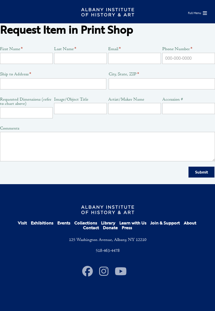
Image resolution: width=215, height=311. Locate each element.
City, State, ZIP (124, 74)
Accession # (172, 99)
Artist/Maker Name (126, 99)
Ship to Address (15, 74)
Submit (201, 172)
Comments (9, 128)
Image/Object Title (71, 99)
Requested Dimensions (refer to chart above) (25, 101)
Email (114, 49)
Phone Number (177, 49)
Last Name (65, 49)
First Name (11, 49)
